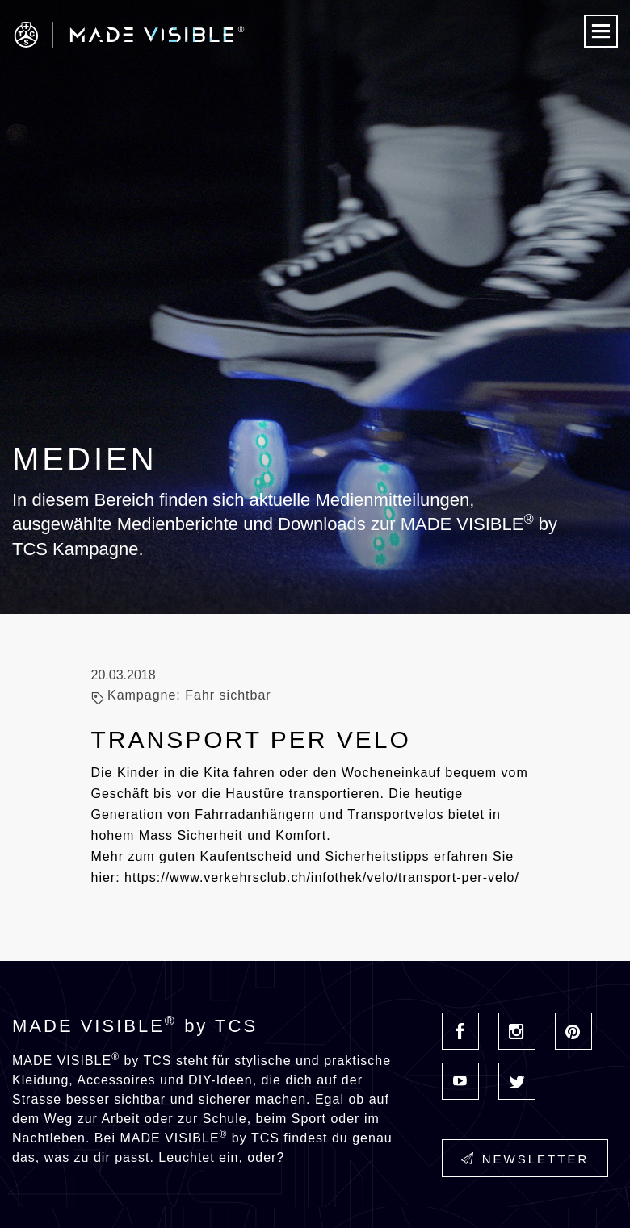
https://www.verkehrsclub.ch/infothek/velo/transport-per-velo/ (321, 877)
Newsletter (525, 1159)
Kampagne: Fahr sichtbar (189, 695)
